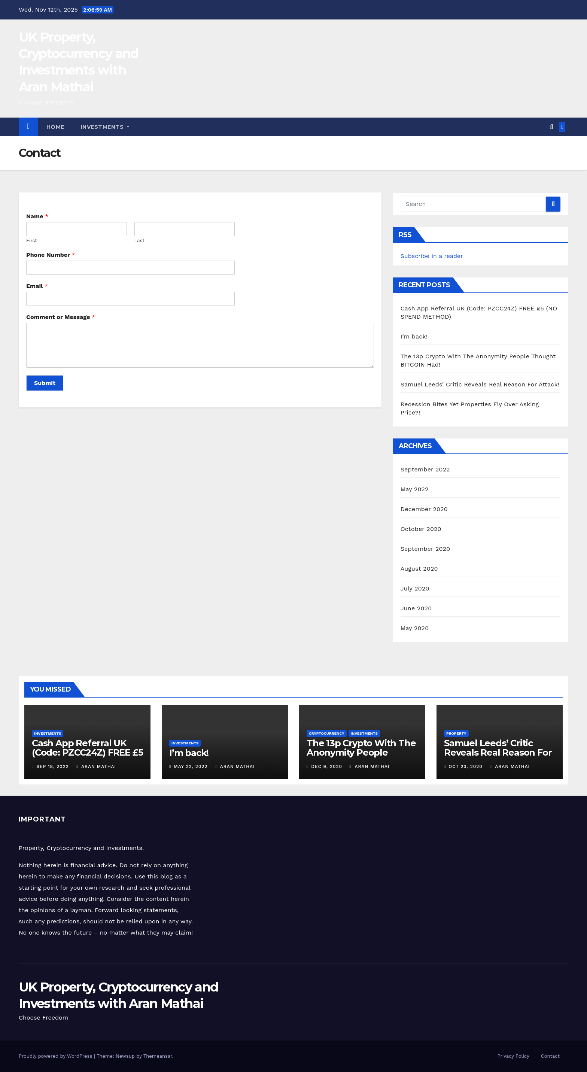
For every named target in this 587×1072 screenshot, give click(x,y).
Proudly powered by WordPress (56, 1056)
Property (456, 733)
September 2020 (425, 548)
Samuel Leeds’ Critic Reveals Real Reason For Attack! (480, 384)
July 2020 (415, 588)
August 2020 (419, 568)
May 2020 (415, 628)
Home (55, 127)
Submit (44, 382)
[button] (551, 126)
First (31, 240)
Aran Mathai (96, 766)
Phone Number (50, 254)
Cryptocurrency (326, 733)
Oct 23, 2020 (465, 766)
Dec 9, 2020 (326, 766)
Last (139, 240)
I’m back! (414, 336)
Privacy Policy (513, 1056)
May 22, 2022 (190, 766)
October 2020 (421, 528)
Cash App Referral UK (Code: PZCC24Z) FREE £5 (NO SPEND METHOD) (87, 752)
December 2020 (424, 509)
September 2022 (425, 469)
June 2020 (416, 608)
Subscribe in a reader (432, 255)
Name (37, 216)
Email (37, 285)
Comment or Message (60, 317)
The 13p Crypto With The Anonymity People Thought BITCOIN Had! (361, 752)
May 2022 (415, 489)
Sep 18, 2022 (52, 766)
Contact (550, 1056)
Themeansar (157, 1056)
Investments (105, 127)
